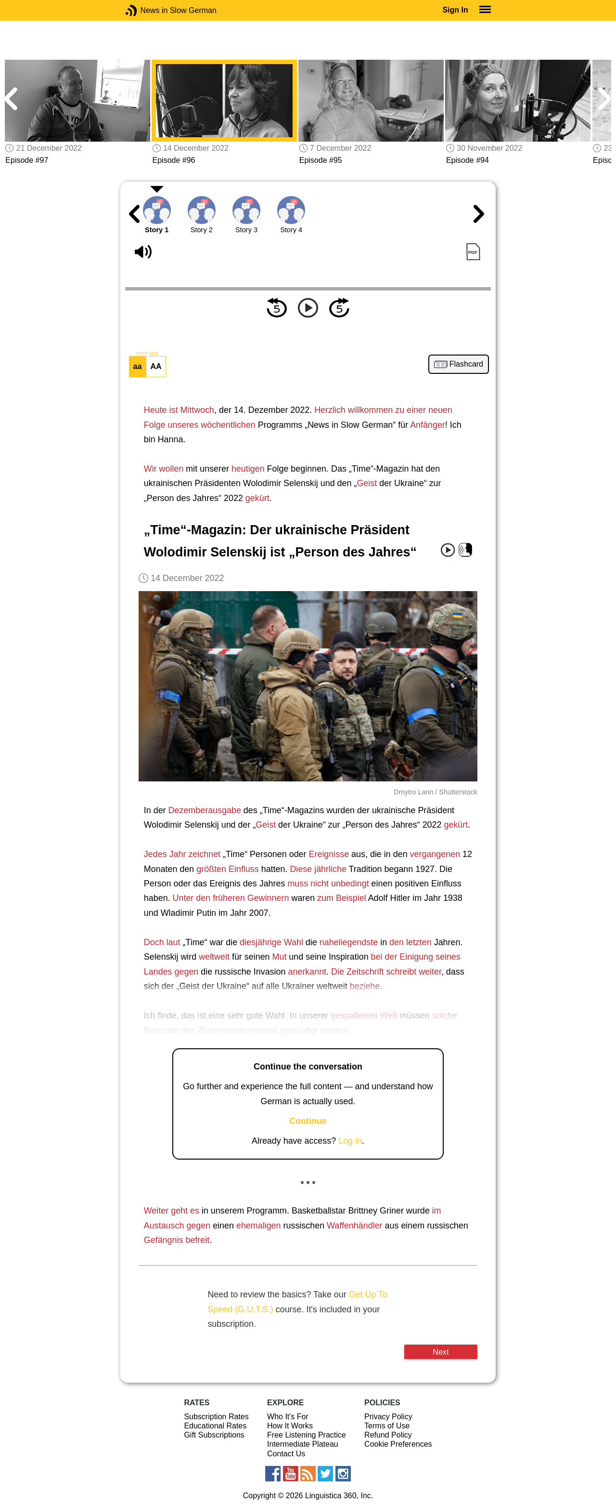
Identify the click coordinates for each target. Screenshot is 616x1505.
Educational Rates (215, 1426)
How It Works (290, 1426)
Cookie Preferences (398, 1444)
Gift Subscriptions (214, 1435)
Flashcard (466, 364)
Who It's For (287, 1417)
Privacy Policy (388, 1417)
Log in (350, 1141)
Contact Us (286, 1454)
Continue (308, 1121)
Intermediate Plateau (302, 1444)
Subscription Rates (216, 1417)
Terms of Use (387, 1426)
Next (441, 1351)
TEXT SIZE (147, 353)
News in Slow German (146, 10)
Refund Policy (388, 1435)
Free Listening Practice (306, 1435)
